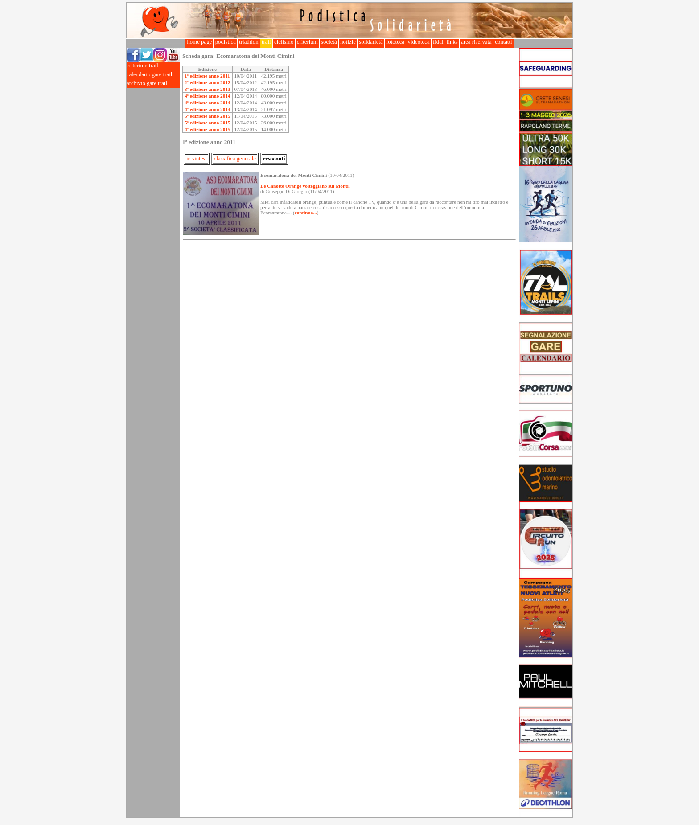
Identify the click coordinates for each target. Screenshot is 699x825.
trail (266, 42)
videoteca (418, 42)
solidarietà (371, 42)
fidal (438, 42)
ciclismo (284, 42)
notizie (348, 42)
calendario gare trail (153, 74)
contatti (503, 42)
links (452, 42)
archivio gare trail (153, 83)
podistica (225, 42)
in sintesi (196, 159)
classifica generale (235, 159)
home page (199, 42)
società (329, 42)
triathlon (249, 42)
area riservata (476, 42)
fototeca (395, 42)
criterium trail (153, 66)
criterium (307, 42)
